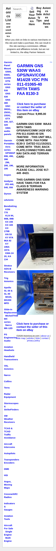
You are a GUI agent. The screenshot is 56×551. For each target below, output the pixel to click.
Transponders (11, 459)
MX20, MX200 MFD (8, 300)
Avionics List (8, 14)
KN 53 (8, 234)
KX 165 (9, 225)
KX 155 (9, 222)
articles (30, 338)
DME (6, 469)
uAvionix (9, 200)
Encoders (9, 462)
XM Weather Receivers (9, 419)
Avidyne (8, 181)
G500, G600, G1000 (7, 74)
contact (45, 338)
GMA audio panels (7, 131)
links (38, 338)
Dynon (7, 193)
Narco (7, 375)
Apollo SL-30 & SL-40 (8, 290)
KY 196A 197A (7, 246)
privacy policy (33, 340)
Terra (7, 387)
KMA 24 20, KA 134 (9, 256)
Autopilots (9, 453)
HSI (6, 475)
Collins (8, 381)
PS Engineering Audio (10, 337)
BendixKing (10, 206)
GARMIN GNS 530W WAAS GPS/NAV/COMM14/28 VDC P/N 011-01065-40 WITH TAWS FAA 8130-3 (32, 80)
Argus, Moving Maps (8, 484)
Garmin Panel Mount (8, 65)
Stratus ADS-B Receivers (9, 268)
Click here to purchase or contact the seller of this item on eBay (31, 107)
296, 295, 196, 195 (9, 165)
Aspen (7, 175)
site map (21, 338)
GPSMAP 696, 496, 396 (9, 156)
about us (45, 336)
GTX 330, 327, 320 (9, 121)
